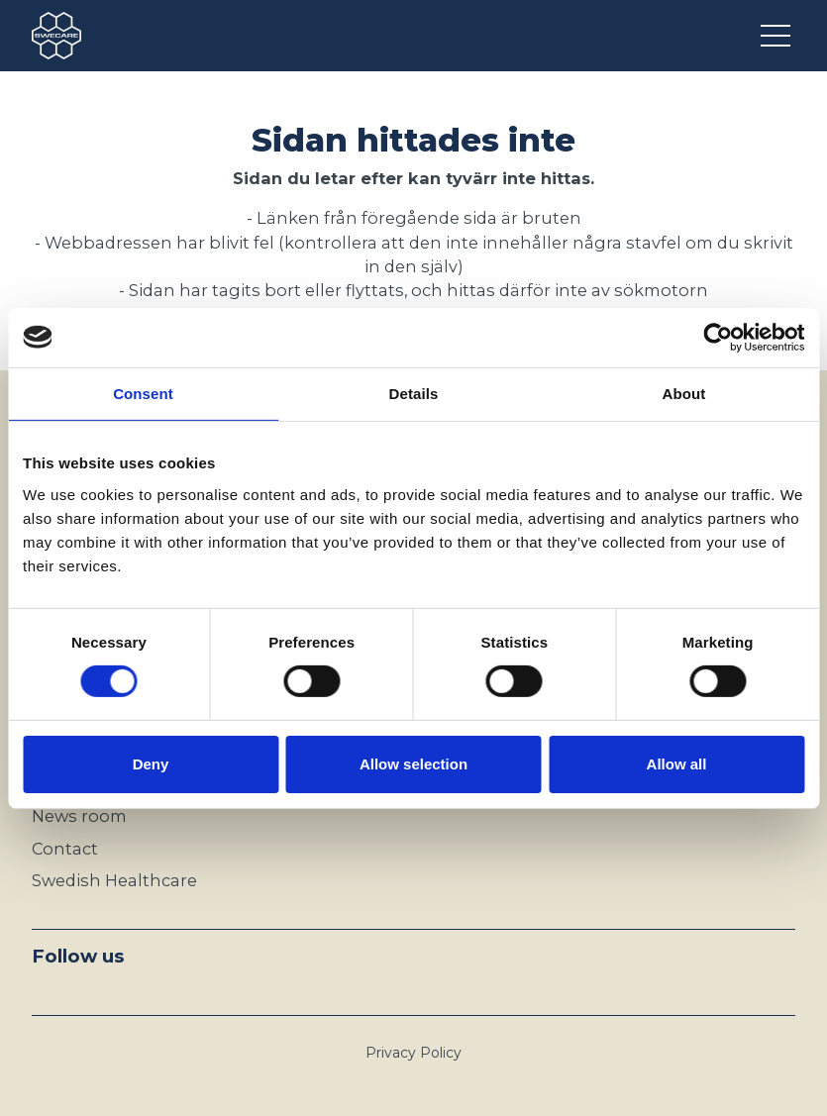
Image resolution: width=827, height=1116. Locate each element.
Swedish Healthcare (114, 880)
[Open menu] (778, 36)
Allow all (677, 764)
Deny (151, 764)
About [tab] (684, 392)
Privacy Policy (413, 1053)
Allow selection (413, 764)
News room (79, 816)
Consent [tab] (143, 392)
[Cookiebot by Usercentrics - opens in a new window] (717, 337)
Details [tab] (414, 392)
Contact (65, 849)
